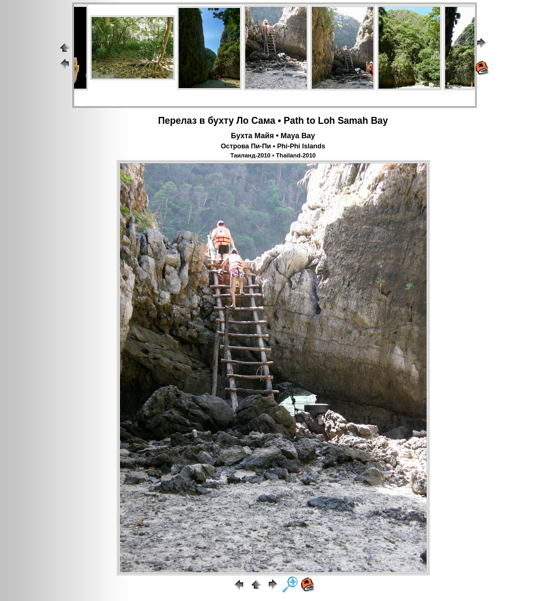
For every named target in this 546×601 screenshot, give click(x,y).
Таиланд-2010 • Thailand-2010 (273, 155)
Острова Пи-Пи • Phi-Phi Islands (273, 146)
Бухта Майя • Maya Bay (273, 135)
